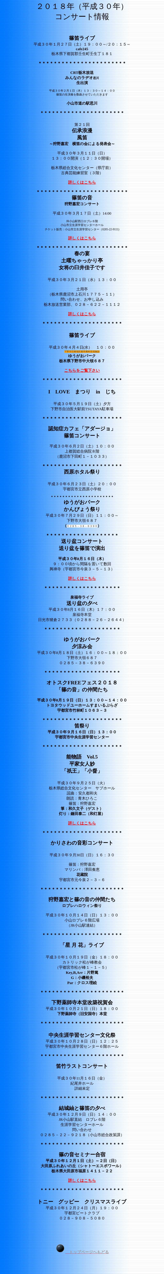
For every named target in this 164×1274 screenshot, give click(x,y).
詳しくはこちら (82, 182)
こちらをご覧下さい (82, 370)
